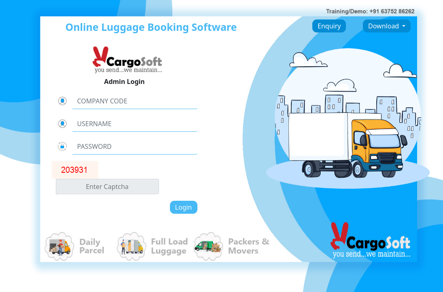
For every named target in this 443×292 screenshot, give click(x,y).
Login (183, 207)
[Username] (134, 124)
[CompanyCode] (134, 101)
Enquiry (329, 25)
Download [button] (384, 25)
